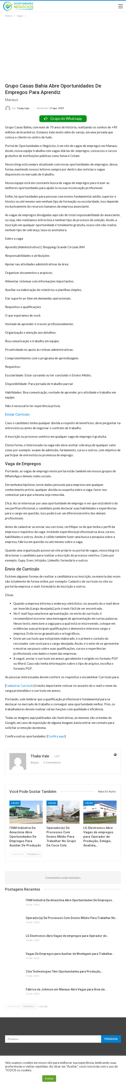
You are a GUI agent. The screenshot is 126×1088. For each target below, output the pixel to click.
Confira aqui (56, 736)
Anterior (17, 854)
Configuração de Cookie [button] (22, 1078)
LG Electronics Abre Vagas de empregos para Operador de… (67, 936)
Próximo (33, 854)
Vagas (15, 803)
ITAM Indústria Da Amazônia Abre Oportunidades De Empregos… (70, 900)
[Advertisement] (63, 49)
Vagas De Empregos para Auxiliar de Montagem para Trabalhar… (70, 953)
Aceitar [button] (49, 1078)
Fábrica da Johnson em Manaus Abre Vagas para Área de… (66, 989)
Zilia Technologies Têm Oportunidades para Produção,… (64, 971)
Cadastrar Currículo (19, 685)
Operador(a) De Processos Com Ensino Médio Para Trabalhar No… (71, 918)
